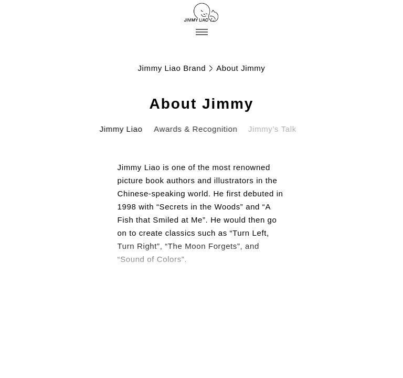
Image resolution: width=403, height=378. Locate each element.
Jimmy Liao (120, 128)
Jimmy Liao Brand (172, 68)
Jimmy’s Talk (270, 128)
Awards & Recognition (194, 128)
